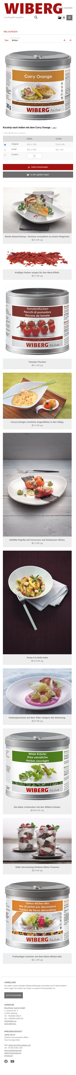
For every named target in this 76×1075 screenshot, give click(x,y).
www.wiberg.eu (10, 1024)
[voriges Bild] (64, 40)
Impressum (8, 1056)
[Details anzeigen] (37, 210)
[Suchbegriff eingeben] (21, 17)
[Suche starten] (35, 17)
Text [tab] (6, 40)
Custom (14, 154)
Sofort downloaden (38, 167)
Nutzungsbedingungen (13, 1050)
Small (13, 149)
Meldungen (10, 31)
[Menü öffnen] (69, 17)
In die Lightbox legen (38, 174)
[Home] (32, 8)
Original (14, 144)
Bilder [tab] (15, 40)
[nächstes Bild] (70, 40)
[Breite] (30, 156)
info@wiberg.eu (10, 1021)
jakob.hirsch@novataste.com (20, 1045)
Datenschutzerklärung (12, 1053)
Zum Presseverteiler (13, 995)
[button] (61, 17)
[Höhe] (39, 156)
